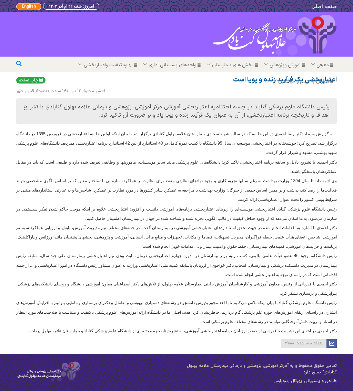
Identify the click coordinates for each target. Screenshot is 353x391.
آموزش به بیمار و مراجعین (303, 81)
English (29, 6)
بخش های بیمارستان (233, 65)
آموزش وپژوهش (285, 65)
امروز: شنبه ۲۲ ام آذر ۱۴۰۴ (71, 6)
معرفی (322, 65)
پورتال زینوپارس (287, 381)
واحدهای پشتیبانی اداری (172, 65)
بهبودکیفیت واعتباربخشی (108, 65)
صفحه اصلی (324, 6)
